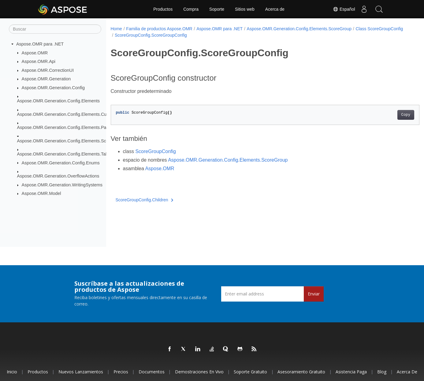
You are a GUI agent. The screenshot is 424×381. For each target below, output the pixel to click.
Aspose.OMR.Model (41, 193)
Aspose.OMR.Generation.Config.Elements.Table (64, 154)
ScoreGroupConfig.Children (144, 199)
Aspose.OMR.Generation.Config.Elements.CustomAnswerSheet (80, 114)
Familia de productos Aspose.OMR (159, 28)
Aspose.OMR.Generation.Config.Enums (61, 162)
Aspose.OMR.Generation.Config (53, 87)
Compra (191, 9)
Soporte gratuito (250, 372)
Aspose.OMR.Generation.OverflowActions (58, 176)
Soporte (216, 9)
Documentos (152, 372)
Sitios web (245, 9)
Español (343, 9)
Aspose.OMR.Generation (46, 78)
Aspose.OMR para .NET (40, 44)
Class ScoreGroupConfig (138, 35)
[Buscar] (55, 29)
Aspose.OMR (35, 52)
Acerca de (275, 9)
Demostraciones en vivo (199, 372)
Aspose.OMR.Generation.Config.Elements (58, 100)
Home (116, 28)
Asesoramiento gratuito (301, 372)
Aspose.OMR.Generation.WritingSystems (62, 184)
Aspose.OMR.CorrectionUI (48, 70)
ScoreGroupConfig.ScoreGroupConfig (202, 35)
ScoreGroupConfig (155, 151)
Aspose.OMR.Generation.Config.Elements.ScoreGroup (71, 140)
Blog (381, 372)
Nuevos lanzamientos (80, 372)
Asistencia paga (351, 372)
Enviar (314, 294)
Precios (120, 372)
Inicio (12, 372)
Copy (384, 115)
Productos (163, 9)
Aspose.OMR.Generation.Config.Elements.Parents (66, 127)
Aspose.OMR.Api (38, 61)
